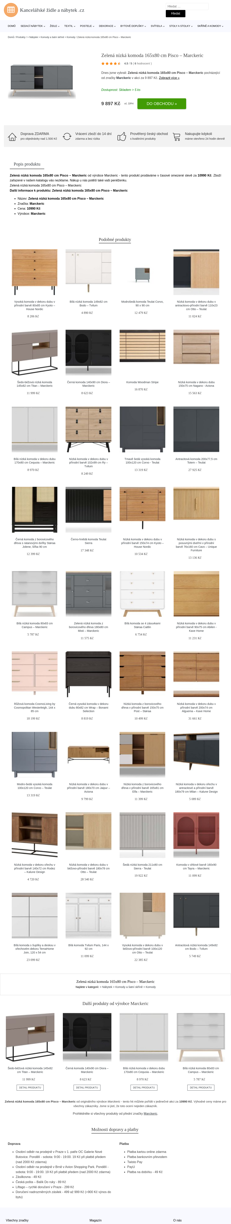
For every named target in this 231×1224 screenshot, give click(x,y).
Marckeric (123, 78)
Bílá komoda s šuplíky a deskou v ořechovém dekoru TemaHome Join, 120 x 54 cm (35, 949)
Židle (53, 25)
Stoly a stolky (179, 25)
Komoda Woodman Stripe (142, 382)
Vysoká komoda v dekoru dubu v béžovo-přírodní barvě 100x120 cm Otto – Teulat (142, 949)
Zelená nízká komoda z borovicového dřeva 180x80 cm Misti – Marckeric (88, 627)
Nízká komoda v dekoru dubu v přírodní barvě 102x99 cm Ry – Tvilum (88, 462)
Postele (86, 25)
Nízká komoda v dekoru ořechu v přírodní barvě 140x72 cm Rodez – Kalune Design (34, 868)
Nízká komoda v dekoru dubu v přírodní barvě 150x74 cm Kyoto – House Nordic (142, 543)
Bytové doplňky (131, 25)
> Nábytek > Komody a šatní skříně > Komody (51, 37)
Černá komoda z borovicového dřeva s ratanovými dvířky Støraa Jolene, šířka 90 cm (34, 543)
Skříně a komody (209, 25)
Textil (68, 25)
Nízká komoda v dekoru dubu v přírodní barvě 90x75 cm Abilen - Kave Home (196, 627)
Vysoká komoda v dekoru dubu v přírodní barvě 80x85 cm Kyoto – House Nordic (34, 305)
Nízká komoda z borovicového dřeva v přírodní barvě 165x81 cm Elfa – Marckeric (142, 788)
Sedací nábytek (32, 25)
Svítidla (156, 25)
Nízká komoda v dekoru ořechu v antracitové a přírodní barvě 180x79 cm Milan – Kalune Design (196, 788)
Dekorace (106, 25)
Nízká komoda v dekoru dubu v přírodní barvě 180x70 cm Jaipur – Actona (88, 788)
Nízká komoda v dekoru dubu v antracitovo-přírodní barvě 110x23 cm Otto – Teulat (196, 305)
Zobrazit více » (169, 78)
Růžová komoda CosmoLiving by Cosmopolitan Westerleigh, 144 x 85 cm (34, 707)
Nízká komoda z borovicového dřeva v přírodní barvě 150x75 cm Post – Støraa (142, 707)
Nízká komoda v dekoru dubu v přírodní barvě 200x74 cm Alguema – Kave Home (196, 707)
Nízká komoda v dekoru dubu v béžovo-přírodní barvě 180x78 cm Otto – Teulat (89, 868)
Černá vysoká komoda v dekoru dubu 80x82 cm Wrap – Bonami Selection (88, 707)
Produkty (20, 37)
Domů (12, 25)
